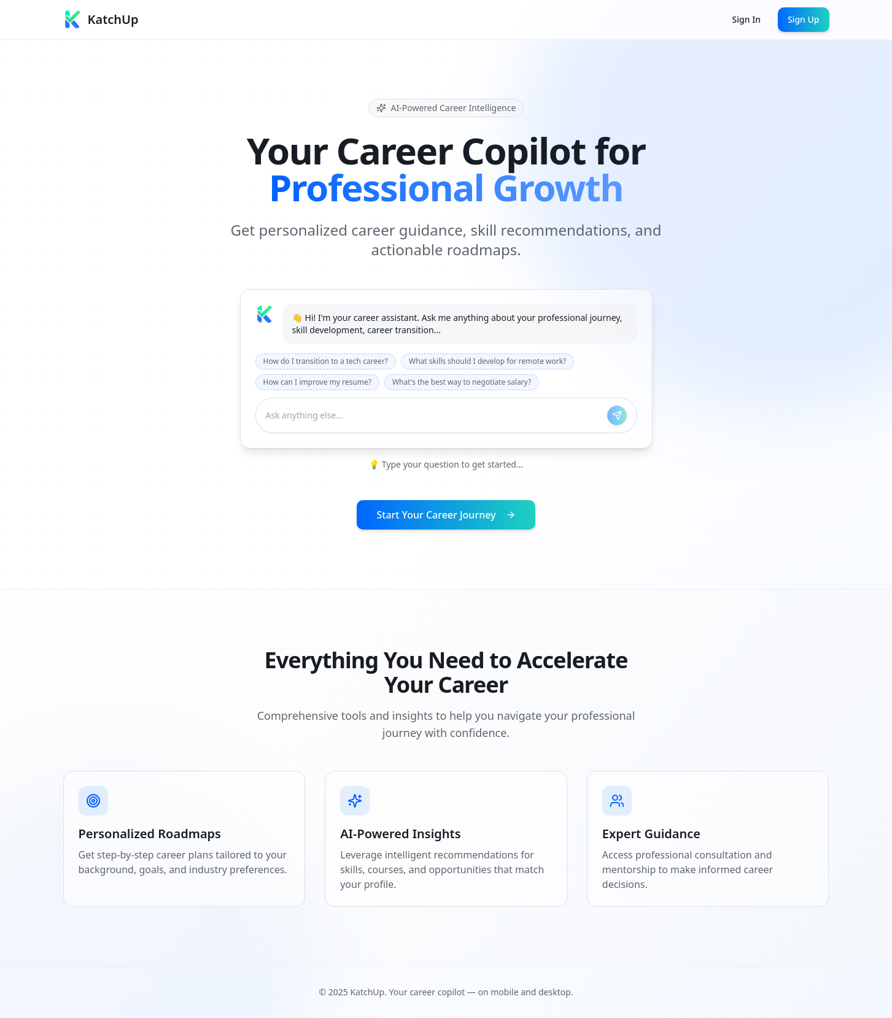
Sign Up (804, 19)
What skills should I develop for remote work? (487, 361)
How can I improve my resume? (317, 382)
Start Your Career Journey (445, 515)
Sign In (746, 19)
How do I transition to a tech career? (326, 361)
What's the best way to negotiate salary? (461, 382)
